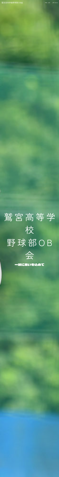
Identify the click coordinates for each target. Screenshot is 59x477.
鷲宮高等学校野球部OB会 (12, 3)
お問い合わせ (55, 2)
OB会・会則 (47, 2)
